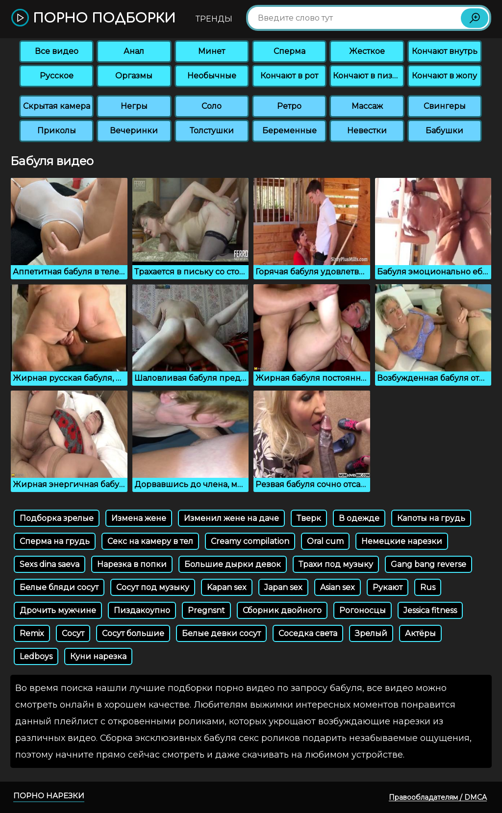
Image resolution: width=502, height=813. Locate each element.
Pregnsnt (206, 610)
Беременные (289, 130)
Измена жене (138, 518)
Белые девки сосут (221, 633)
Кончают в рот (289, 75)
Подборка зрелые (57, 518)
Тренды (214, 19)
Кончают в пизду (367, 75)
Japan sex (283, 587)
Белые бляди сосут (59, 587)
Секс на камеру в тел (150, 541)
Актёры (420, 633)
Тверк (309, 518)
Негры (134, 106)
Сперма (289, 51)
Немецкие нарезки (401, 541)
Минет (211, 51)
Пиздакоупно (142, 610)
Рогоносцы (362, 610)
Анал (134, 51)
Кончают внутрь (444, 51)
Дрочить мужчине (58, 610)
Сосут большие (133, 633)
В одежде (359, 518)
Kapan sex (227, 587)
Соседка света (307, 633)
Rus (427, 587)
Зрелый (371, 633)
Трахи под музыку (336, 564)
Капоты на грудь (431, 518)
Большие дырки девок (232, 564)
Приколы (56, 130)
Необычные (211, 75)
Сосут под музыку (152, 587)
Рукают (387, 587)
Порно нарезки (48, 795)
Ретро (289, 106)
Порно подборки (93, 18)
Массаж (367, 106)
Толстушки (212, 130)
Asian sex (337, 587)
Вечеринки (134, 130)
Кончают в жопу (444, 75)
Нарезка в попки (132, 564)
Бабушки (444, 130)
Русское (57, 75)
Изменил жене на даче (231, 518)
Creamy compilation (250, 541)
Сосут (73, 633)
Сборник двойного (282, 610)
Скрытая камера (56, 106)
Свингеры (445, 106)
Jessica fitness (430, 610)
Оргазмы (133, 75)
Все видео (56, 51)
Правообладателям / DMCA (438, 797)
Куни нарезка (98, 656)
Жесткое (367, 51)
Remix (32, 633)
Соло (211, 106)
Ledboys (36, 656)
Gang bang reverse (428, 564)
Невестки (367, 130)
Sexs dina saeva (49, 564)
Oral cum (325, 541)
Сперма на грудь (55, 541)
